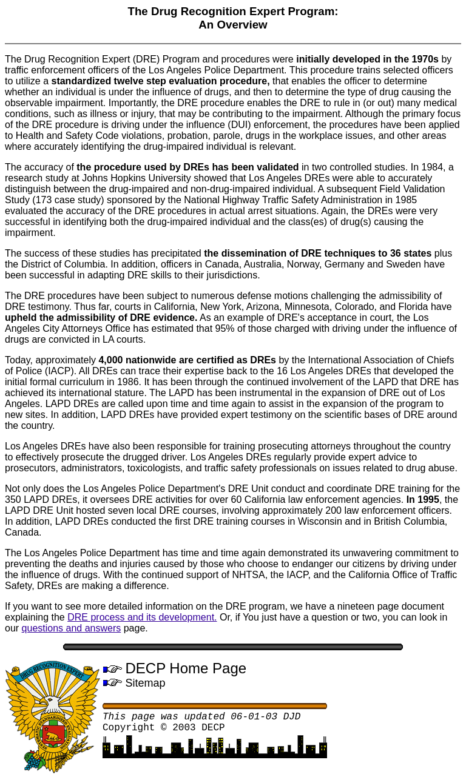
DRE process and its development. (142, 617)
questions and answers (71, 628)
